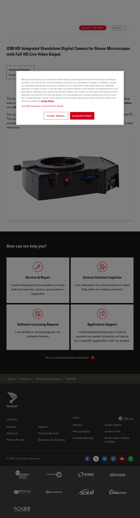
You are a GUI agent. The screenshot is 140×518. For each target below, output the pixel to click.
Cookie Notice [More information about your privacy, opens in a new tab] (47, 101)
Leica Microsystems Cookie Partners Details (42, 105)
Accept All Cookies (82, 115)
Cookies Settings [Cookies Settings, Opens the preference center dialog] (56, 115)
